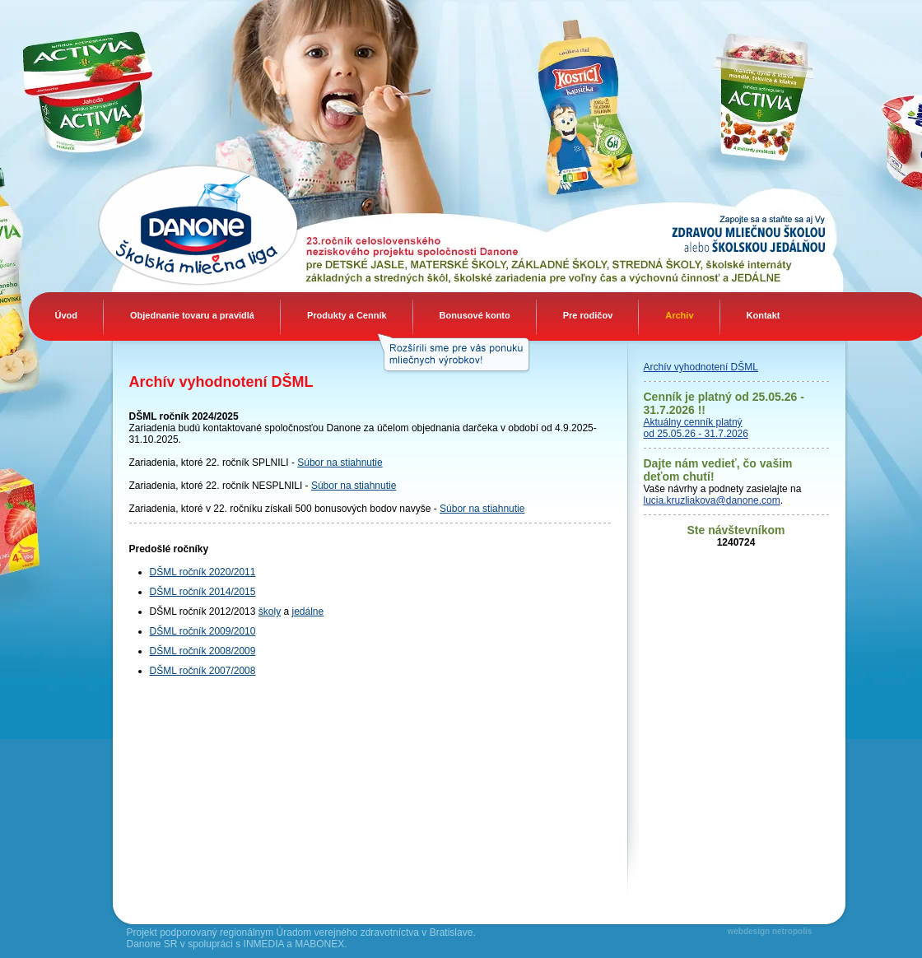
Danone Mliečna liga (147, 224)
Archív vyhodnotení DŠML (701, 367)
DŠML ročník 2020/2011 (203, 572)
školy (269, 611)
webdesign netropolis (770, 931)
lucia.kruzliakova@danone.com (712, 500)
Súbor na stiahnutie (339, 462)
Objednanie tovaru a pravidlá (192, 315)
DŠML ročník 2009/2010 (203, 631)
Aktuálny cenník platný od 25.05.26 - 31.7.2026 (696, 427)
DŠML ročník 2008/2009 (203, 651)
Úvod (66, 315)
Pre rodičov (588, 315)
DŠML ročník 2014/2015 (203, 592)
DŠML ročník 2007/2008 (203, 671)
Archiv (679, 315)
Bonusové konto (475, 315)
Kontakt (763, 315)
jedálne (308, 611)
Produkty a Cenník (347, 315)
